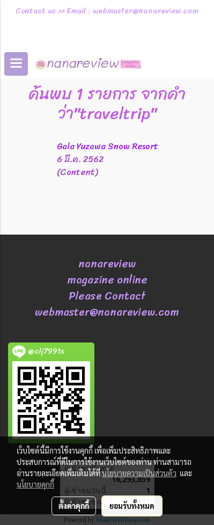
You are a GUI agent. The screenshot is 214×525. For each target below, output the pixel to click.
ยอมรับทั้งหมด (131, 506)
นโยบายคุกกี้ (35, 484)
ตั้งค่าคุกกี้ (73, 506)
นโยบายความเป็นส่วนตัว (139, 473)
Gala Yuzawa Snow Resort (107, 146)
